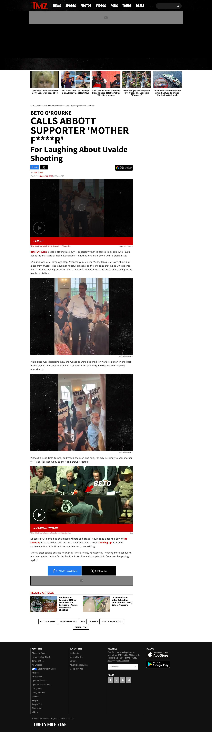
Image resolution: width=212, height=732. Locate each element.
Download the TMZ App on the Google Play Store (158, 664)
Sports (59, 64)
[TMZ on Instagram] (47, 40)
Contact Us (74, 653)
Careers (73, 661)
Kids (83, 621)
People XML (37, 704)
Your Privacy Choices (44, 669)
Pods (127, 64)
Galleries (36, 696)
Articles (35, 673)
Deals (169, 64)
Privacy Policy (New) (41, 657)
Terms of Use (38, 661)
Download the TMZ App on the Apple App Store (158, 654)
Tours (148, 64)
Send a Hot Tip (76, 657)
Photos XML (37, 708)
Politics (93, 621)
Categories (36, 688)
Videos (106, 64)
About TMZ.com (39, 653)
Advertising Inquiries (79, 665)
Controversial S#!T (112, 621)
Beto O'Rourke (47, 621)
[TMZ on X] (37, 40)
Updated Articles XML (41, 685)
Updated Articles (39, 681)
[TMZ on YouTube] (122, 680)
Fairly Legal (81, 627)
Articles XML (37, 677)
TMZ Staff (38, 172)
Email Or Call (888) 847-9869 (63, 53)
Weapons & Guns (67, 621)
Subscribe (135, 667)
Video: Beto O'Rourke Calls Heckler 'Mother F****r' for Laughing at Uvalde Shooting (50, 246)
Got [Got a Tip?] (39, 52)
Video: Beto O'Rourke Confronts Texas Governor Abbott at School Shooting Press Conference (50, 533)
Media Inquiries (76, 669)
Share (64, 571)
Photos (83, 64)
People (35, 700)
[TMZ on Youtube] (42, 40)
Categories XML (39, 692)
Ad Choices (37, 665)
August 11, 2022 (46, 176)
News (37, 64)
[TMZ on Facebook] (32, 40)
